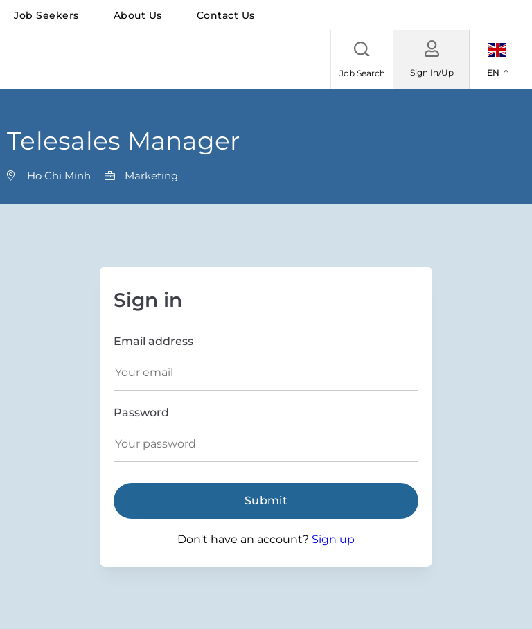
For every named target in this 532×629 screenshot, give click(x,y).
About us (138, 15)
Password (141, 412)
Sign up (333, 539)
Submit (266, 500)
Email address (153, 341)
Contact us (226, 15)
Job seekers (46, 15)
